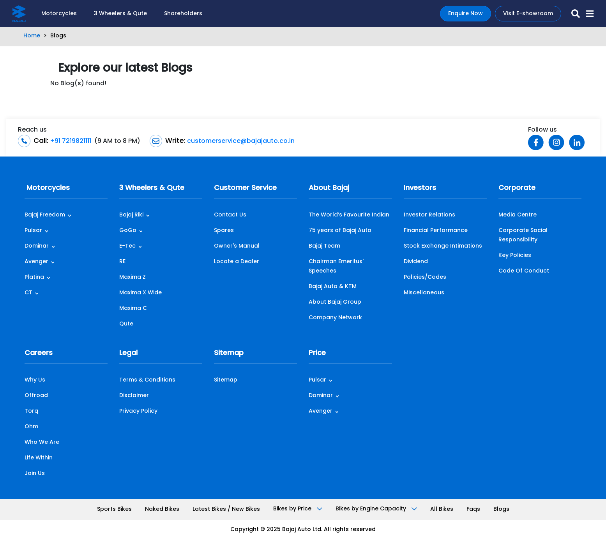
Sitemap (229, 353)
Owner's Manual (237, 246)
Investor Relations (429, 215)
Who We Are (42, 442)
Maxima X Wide (140, 293)
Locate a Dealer (236, 262)
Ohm (31, 427)
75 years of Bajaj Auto (340, 231)
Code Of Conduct (523, 271)
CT (28, 293)
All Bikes (441, 509)
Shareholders (183, 14)
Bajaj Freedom (45, 215)
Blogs (501, 509)
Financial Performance (436, 231)
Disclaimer (134, 396)
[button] (587, 13)
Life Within (39, 458)
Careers (39, 353)
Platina (34, 277)
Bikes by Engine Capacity (376, 509)
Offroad (36, 396)
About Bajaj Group (335, 302)
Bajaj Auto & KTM (333, 287)
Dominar (37, 246)
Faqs (473, 509)
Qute (126, 324)
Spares (224, 231)
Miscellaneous (424, 293)
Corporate (516, 188)
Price (317, 353)
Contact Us (230, 215)
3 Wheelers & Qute (120, 14)
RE (122, 262)
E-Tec (127, 246)
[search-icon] (572, 13)
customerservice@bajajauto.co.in (240, 141)
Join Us (35, 474)
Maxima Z (132, 277)
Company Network (335, 318)
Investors (420, 188)
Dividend (416, 262)
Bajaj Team (324, 246)
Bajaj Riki (131, 215)
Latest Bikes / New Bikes (226, 509)
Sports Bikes (114, 509)
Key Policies (514, 256)
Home (31, 36)
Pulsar (33, 231)
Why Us (35, 380)
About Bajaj (329, 188)
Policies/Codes (425, 277)
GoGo (127, 231)
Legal (128, 353)
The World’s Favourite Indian (349, 215)
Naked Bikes (162, 509)
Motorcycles (59, 14)
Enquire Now (465, 14)
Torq (31, 411)
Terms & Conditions (147, 380)
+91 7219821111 (69, 141)
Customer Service (245, 188)
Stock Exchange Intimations (443, 246)
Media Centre (517, 215)
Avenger (36, 262)
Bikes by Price (297, 509)
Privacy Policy (138, 411)
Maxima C (133, 308)
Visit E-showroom (528, 14)
